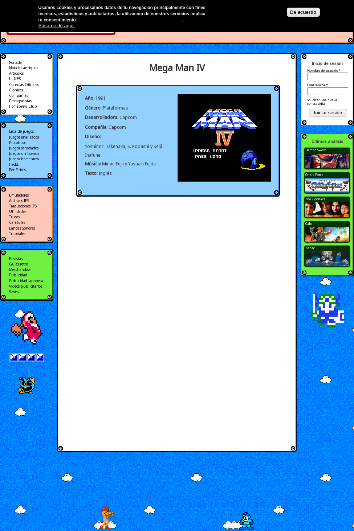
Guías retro (18, 264)
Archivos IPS (19, 200)
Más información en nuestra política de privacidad (130, 19)
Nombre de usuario (324, 71)
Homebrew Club (23, 106)
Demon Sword (315, 150)
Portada (15, 62)
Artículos (16, 73)
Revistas (16, 258)
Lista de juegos (21, 131)
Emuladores (19, 195)
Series (14, 291)
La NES (15, 78)
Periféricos (17, 169)
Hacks (14, 164)
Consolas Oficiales (24, 84)
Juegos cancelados (23, 148)
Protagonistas (20, 100)
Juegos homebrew (24, 158)
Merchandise (19, 269)
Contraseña (317, 85)
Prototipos (17, 142)
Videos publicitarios (25, 286)
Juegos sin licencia (24, 153)
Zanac (310, 248)
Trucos (14, 216)
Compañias (18, 95)
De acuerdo (303, 12)
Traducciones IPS (23, 206)
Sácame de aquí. (56, 25)
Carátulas (17, 222)
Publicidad (18, 274)
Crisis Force (314, 174)
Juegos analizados (24, 137)
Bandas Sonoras (22, 228)
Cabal (309, 223)
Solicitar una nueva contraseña (322, 102)
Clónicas (16, 89)
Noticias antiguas (23, 67)
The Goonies (315, 199)
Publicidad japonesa (26, 280)
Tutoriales (17, 233)
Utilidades (17, 211)
